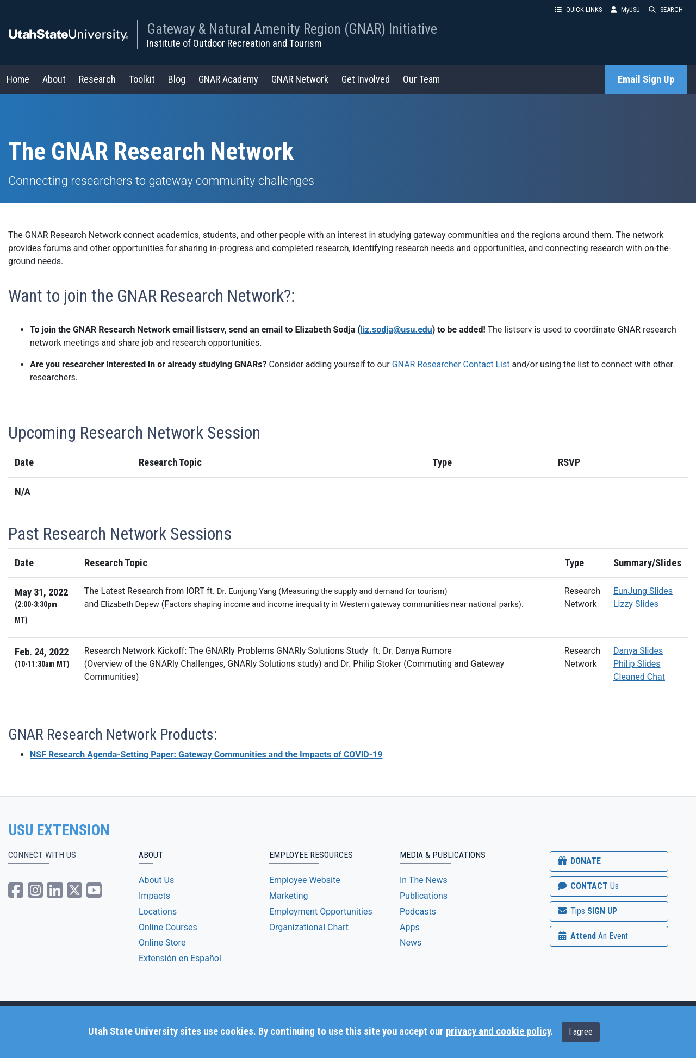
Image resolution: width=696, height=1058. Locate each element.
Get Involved (365, 79)
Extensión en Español (180, 958)
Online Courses (168, 927)
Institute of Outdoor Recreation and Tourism (234, 43)
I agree (581, 1031)
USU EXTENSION (59, 830)
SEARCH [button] (666, 9)
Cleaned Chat (639, 677)
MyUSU (625, 9)
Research (97, 79)
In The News (424, 880)
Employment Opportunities (320, 911)
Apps (410, 927)
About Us (156, 880)
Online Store (162, 942)
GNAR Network (299, 79)
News (410, 942)
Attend (592, 936)
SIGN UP (587, 911)
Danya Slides (638, 651)
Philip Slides (637, 664)
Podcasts (418, 911)
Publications (424, 896)
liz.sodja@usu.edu (396, 329)
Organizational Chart (309, 927)
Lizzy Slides (635, 604)
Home (18, 79)
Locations (158, 911)
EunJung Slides (643, 591)
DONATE (578, 861)
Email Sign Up (646, 79)
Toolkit (142, 79)
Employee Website (304, 880)
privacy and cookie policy (498, 1031)
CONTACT (587, 886)
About (54, 79)
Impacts (154, 896)
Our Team (421, 79)
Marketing (288, 896)
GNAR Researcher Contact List (451, 364)
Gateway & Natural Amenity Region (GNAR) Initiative (292, 29)
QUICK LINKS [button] (578, 9)
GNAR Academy (228, 79)
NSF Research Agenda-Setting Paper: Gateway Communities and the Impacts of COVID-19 (206, 754)
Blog (176, 79)
